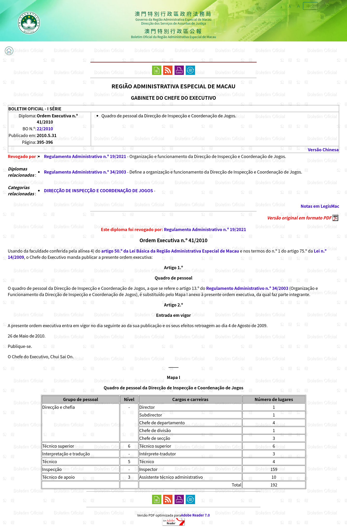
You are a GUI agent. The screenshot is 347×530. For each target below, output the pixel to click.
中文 (310, 6)
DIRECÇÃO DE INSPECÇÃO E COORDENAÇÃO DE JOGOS (98, 190)
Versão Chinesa (323, 149)
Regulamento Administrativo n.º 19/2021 (85, 156)
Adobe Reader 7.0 (195, 515)
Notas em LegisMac (320, 206)
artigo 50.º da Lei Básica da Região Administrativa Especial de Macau (170, 251)
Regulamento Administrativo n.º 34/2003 (85, 172)
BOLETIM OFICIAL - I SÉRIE (34, 108)
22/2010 (45, 128)
